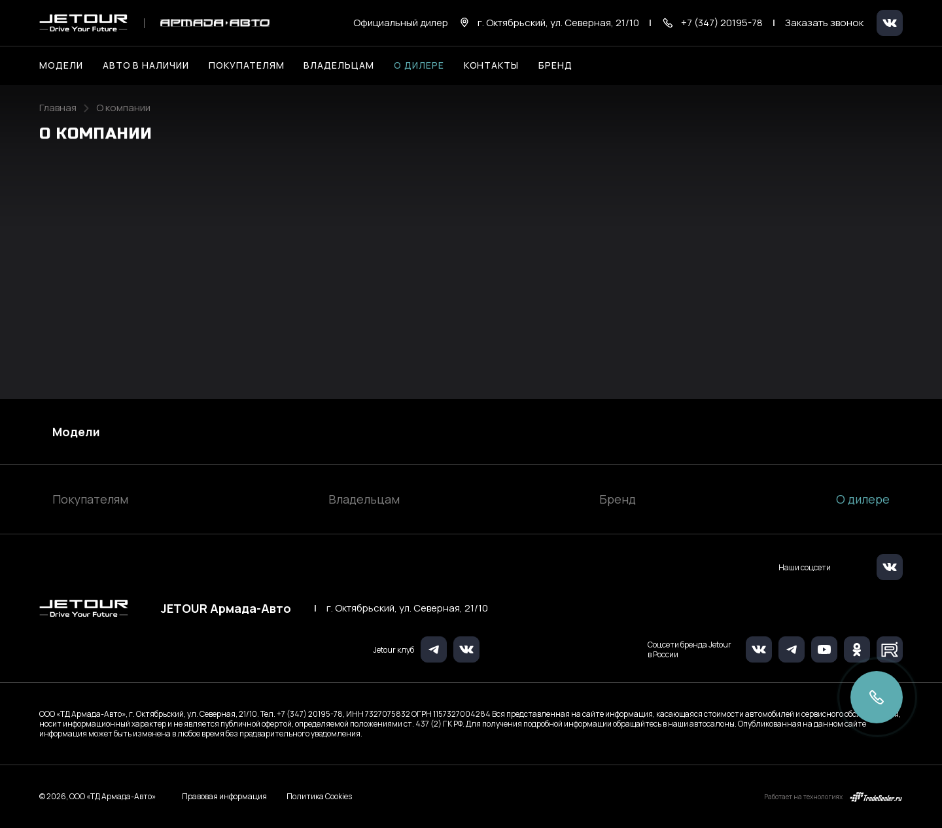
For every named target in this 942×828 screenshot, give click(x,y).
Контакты (491, 65)
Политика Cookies (319, 796)
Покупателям (90, 499)
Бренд (617, 499)
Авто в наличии (146, 65)
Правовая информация (224, 796)
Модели (76, 431)
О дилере (419, 65)
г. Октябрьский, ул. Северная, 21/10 (407, 608)
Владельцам (364, 499)
